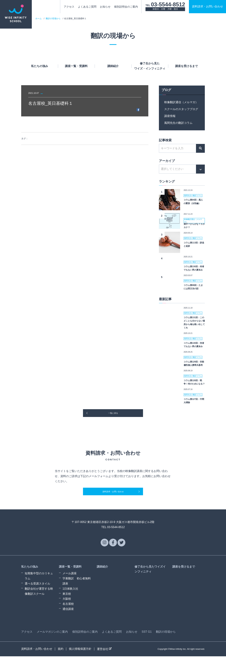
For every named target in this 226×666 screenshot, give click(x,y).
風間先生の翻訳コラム (178, 122)
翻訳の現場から (53, 18)
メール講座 (70, 583)
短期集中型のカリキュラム (39, 586)
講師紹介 (113, 66)
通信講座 (68, 618)
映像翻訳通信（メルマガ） (181, 102)
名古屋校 (68, 613)
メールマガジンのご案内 (52, 641)
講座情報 (170, 115)
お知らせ (105, 6)
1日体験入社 (70, 598)
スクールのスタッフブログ (181, 109)
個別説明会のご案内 (126, 6)
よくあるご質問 (87, 6)
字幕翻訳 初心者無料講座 (77, 591)
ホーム (38, 18)
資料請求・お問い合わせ (113, 499)
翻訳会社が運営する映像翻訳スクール (39, 601)
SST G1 (147, 641)
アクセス (69, 6)
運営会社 (104, 658)
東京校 (67, 603)
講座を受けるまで (186, 66)
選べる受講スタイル (37, 593)
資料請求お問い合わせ (207, 6)
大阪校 (67, 608)
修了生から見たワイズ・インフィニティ (149, 66)
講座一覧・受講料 (76, 66)
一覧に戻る (113, 416)
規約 (60, 658)
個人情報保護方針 (80, 658)
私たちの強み (39, 66)
